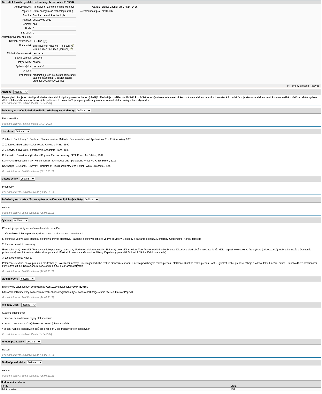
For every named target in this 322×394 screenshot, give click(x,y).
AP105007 (107, 11)
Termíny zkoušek (299, 85)
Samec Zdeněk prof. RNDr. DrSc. (120, 6)
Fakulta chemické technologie (49, 15)
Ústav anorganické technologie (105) (53, 11)
